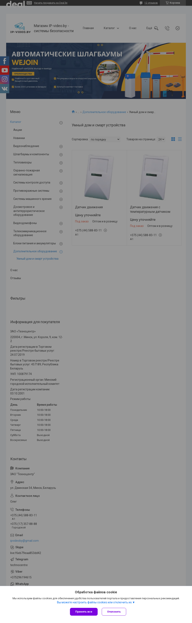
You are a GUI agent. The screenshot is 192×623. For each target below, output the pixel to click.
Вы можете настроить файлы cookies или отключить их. (94, 602)
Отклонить (114, 611)
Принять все (83, 611)
